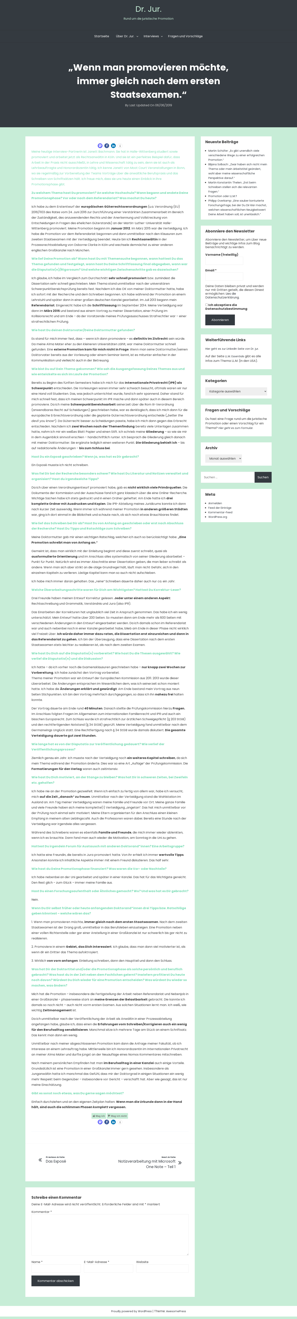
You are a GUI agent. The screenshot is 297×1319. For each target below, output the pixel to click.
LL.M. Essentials (236, 367)
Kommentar (41, 1214)
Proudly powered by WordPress (130, 1313)
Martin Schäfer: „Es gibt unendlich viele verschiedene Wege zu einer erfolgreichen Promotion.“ (237, 157)
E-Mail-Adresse (96, 1264)
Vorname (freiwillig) (221, 265)
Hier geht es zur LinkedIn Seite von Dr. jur (235, 359)
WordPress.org (219, 527)
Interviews (151, 38)
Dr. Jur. (148, 9)
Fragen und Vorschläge (185, 38)
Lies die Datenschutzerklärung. (222, 306)
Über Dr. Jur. (125, 38)
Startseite (101, 38)
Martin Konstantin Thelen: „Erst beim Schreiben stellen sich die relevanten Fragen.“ (235, 188)
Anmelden (216, 514)
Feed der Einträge (221, 518)
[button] (100, 147)
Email (211, 281)
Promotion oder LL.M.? (224, 198)
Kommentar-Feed (222, 523)
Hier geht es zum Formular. (238, 439)
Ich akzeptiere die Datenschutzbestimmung (226, 318)
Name (37, 1264)
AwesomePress (179, 1313)
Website (142, 1264)
